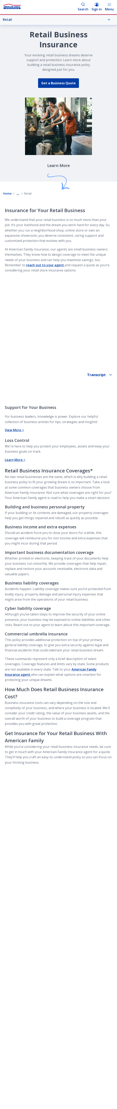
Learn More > (15, 460)
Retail (57, 19)
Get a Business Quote (58, 83)
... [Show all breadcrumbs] (18, 193)
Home (7, 193)
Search (83, 6)
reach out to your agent (45, 265)
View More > (14, 430)
